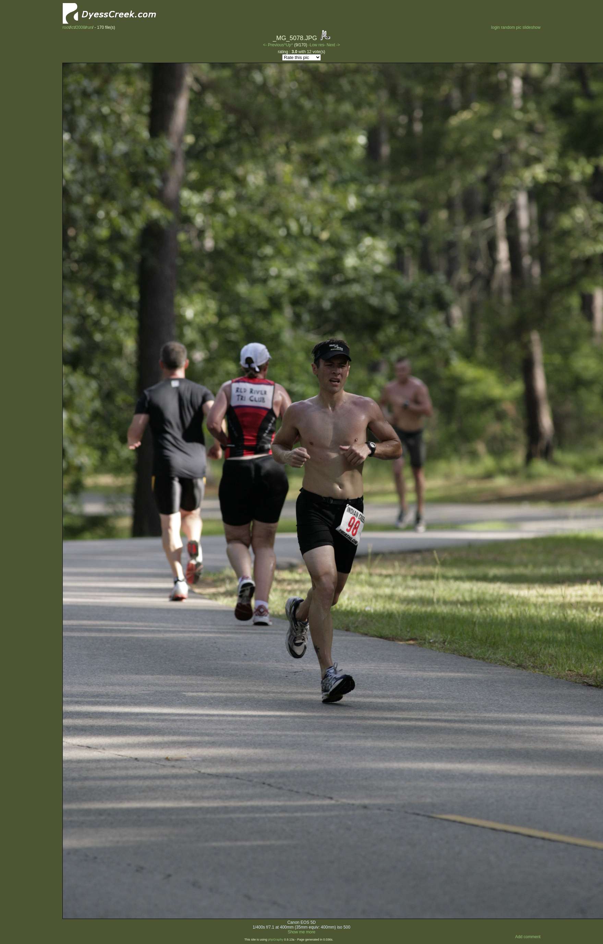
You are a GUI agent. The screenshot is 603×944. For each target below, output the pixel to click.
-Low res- (317, 45)
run (89, 27)
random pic (511, 27)
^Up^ (288, 45)
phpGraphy (276, 939)
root (66, 27)
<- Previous (273, 45)
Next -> (333, 45)
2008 (80, 27)
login (495, 27)
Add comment (528, 936)
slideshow (531, 27)
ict (73, 27)
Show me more (301, 932)
